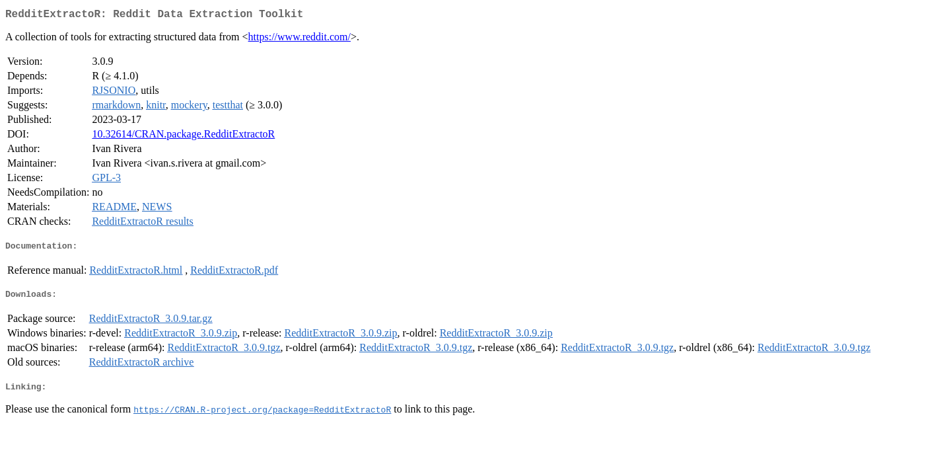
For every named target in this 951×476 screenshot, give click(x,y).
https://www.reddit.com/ (299, 39)
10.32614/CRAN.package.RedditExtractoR (183, 136)
